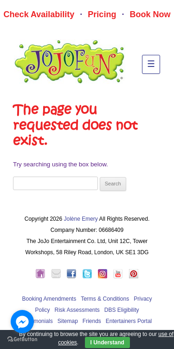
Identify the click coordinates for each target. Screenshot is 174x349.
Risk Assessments (76, 310)
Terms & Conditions (105, 299)
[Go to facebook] (22, 321)
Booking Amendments (49, 299)
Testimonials (37, 321)
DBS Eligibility (121, 310)
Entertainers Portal (129, 321)
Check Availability (39, 14)
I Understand (107, 342)
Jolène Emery (80, 219)
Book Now (149, 14)
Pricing (102, 14)
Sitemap (68, 321)
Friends (92, 321)
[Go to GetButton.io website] (22, 339)
